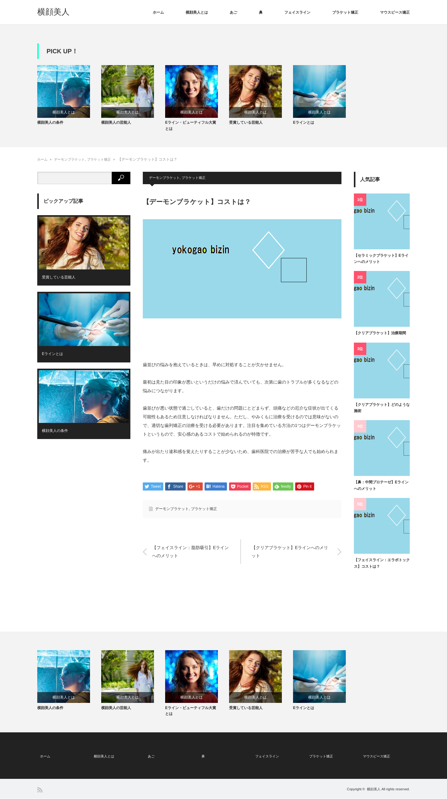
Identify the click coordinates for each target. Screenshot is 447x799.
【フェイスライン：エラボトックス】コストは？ (382, 566)
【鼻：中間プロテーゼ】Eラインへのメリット (381, 488)
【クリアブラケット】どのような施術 (382, 410)
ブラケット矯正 (345, 12)
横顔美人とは (197, 12)
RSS (40, 790)
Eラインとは (303, 125)
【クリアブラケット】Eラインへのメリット (289, 554)
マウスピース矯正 (395, 12)
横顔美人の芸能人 (116, 125)
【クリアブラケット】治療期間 (380, 336)
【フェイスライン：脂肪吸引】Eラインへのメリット (190, 554)
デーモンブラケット (71, 162)
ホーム (158, 12)
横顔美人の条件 (50, 125)
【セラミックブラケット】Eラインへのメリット (381, 261)
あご (233, 12)
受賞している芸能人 (246, 125)
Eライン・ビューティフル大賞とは (190, 128)
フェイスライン (297, 12)
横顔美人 (53, 12)
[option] (69, 96)
